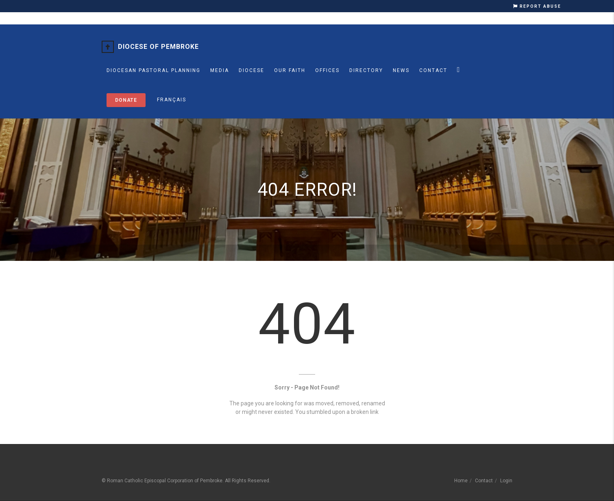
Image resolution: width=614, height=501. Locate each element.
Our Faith (289, 70)
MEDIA (219, 70)
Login (506, 480)
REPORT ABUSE (537, 6)
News (401, 70)
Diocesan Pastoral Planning (153, 70)
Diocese (251, 70)
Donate (126, 100)
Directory (366, 70)
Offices (327, 70)
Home (461, 480)
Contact (433, 70)
